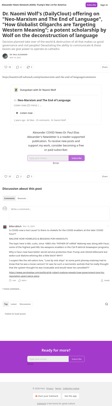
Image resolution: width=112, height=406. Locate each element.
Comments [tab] (9, 198)
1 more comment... (11, 288)
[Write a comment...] (59, 213)
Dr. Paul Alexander (18, 54)
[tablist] (15, 198)
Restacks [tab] (22, 198)
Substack (41, 403)
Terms (58, 388)
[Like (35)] (7, 67)
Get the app (71, 396)
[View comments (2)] (19, 67)
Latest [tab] (14, 304)
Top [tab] (6, 304)
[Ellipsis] (108, 226)
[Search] (107, 304)
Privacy (49, 388)
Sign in (104, 4)
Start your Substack (46, 396)
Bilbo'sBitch (15, 226)
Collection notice (71, 388)
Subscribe (91, 4)
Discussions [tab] (25, 304)
